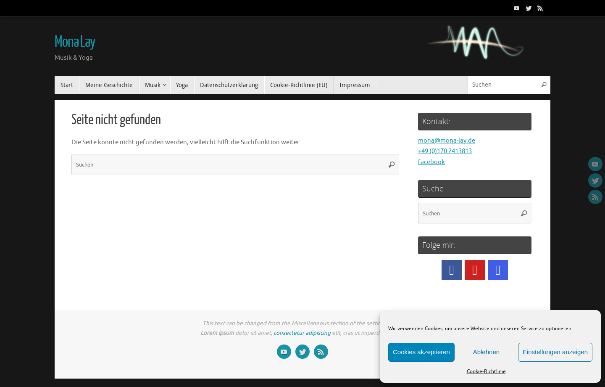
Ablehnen (486, 351)
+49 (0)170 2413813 (445, 151)
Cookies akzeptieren (421, 351)
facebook (431, 162)
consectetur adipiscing (302, 333)
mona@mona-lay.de (446, 141)
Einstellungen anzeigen (555, 351)
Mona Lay (75, 42)
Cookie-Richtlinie (486, 371)
